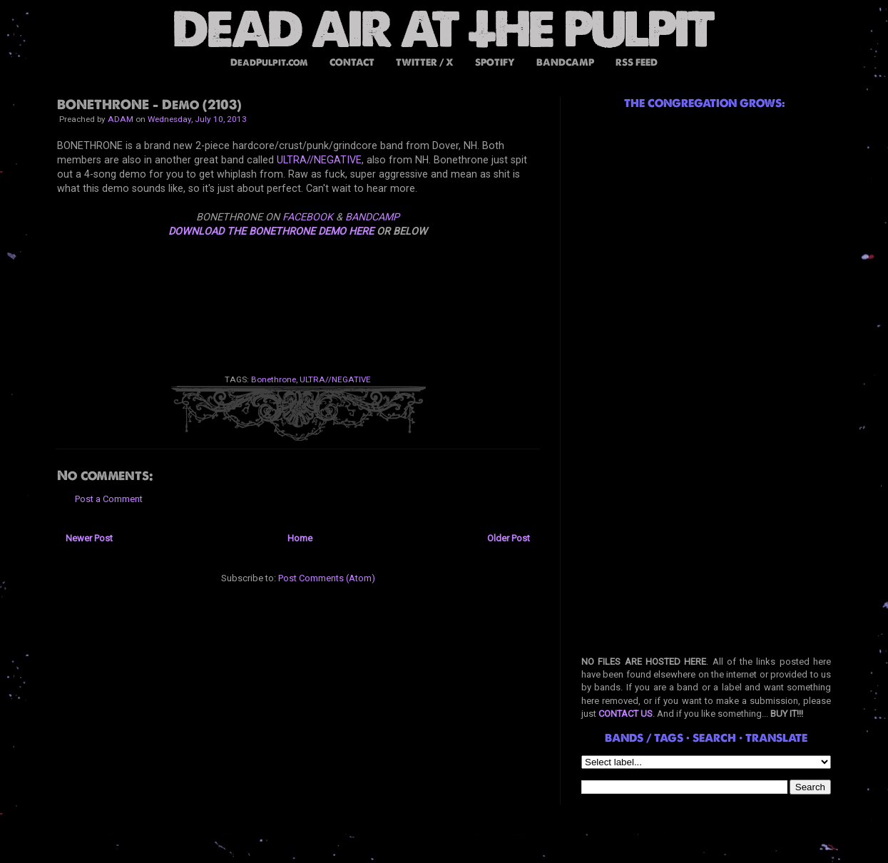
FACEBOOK (307, 217)
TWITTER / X (425, 62)
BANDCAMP (565, 62)
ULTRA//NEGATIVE (319, 159)
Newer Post (89, 538)
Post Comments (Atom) (326, 578)
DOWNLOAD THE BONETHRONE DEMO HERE (271, 231)
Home (299, 538)
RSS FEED (637, 62)
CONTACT (352, 62)
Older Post (508, 538)
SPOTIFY (495, 62)
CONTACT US (625, 713)
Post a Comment (109, 499)
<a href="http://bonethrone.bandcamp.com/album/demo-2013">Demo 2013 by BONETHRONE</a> (298, 295)
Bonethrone (273, 379)
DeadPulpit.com (269, 62)
